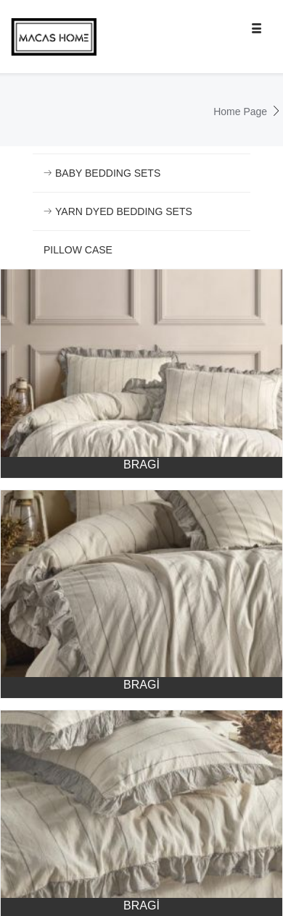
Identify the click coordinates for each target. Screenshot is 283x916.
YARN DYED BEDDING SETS (118, 211)
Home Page (240, 111)
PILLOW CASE (78, 250)
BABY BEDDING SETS (102, 173)
